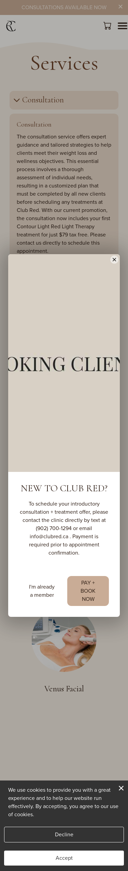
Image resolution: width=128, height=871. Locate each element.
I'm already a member (42, 611)
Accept (64, 858)
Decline (64, 834)
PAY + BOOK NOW (88, 610)
